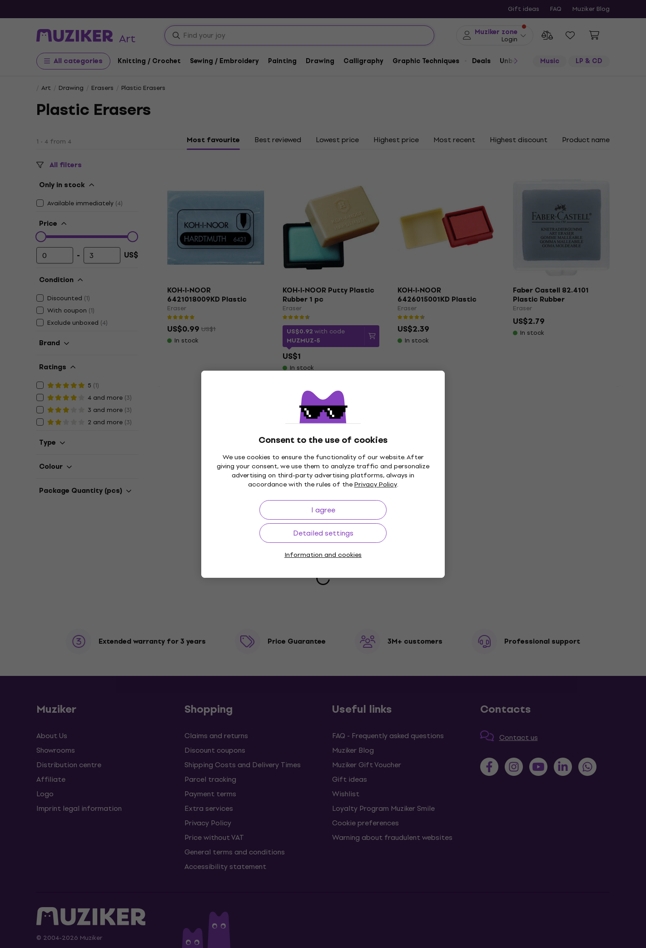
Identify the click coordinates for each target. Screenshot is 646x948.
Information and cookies (323, 555)
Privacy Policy (375, 484)
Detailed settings (323, 533)
